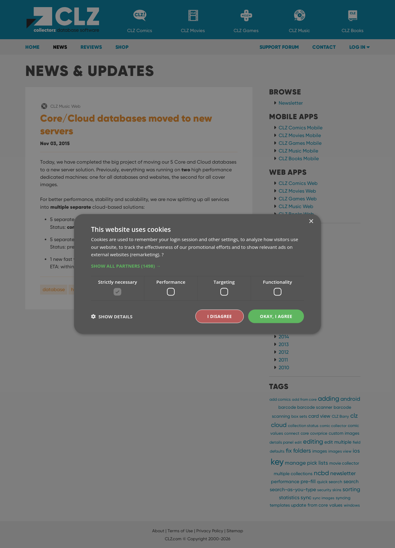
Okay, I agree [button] (276, 316)
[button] (197, 266)
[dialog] (197, 274)
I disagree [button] (219, 316)
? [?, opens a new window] (163, 254)
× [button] (311, 221)
